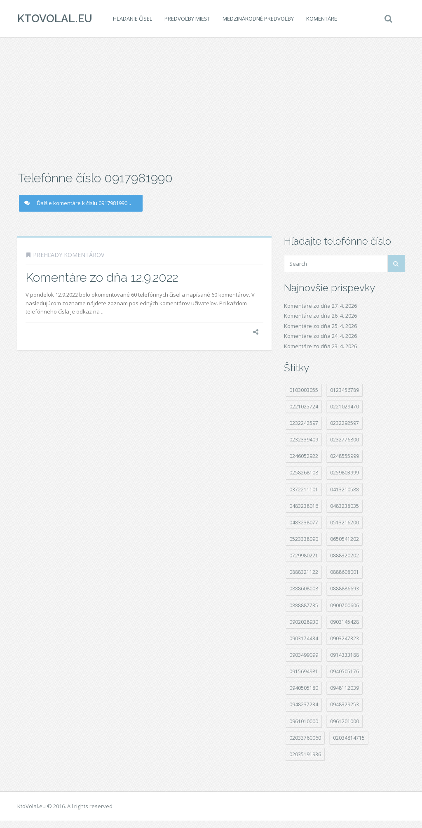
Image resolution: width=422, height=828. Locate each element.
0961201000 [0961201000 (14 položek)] (344, 721)
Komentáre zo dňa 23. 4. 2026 (320, 346)
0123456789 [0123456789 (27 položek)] (344, 390)
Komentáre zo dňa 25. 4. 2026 (320, 326)
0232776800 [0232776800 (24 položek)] (344, 439)
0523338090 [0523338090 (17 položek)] (303, 539)
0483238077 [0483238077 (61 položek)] (303, 522)
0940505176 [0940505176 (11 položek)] (344, 671)
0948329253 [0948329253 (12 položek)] (344, 704)
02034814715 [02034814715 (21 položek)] (349, 737)
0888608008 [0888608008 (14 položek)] (303, 588)
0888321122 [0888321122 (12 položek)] (303, 572)
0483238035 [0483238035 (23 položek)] (344, 506)
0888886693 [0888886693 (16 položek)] (344, 588)
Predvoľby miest (187, 18)
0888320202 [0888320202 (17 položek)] (344, 555)
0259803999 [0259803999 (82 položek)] (344, 472)
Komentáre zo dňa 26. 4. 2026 (320, 315)
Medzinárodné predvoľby (258, 18)
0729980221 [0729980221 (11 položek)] (303, 555)
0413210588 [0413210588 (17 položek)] (344, 489)
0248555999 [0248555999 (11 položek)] (344, 456)
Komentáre (321, 18)
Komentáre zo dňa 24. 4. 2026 (320, 336)
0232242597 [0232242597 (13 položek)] (303, 423)
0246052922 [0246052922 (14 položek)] (303, 456)
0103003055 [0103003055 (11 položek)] (303, 390)
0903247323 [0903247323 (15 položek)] (344, 638)
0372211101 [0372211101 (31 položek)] (303, 489)
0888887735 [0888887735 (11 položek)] (303, 605)
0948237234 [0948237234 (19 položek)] (303, 704)
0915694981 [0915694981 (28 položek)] (303, 671)
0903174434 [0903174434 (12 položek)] (303, 638)
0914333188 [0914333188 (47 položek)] (344, 654)
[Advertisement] (211, 103)
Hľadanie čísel (132, 18)
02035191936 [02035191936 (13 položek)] (305, 754)
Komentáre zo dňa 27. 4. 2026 (320, 305)
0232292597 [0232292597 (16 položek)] (344, 423)
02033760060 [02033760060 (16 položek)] (305, 737)
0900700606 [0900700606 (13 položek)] (344, 605)
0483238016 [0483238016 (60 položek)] (303, 506)
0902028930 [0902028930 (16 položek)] (303, 621)
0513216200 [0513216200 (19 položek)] (344, 522)
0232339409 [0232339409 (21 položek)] (303, 439)
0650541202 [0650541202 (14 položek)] (344, 539)
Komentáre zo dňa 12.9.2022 (102, 277)
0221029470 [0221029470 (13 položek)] (344, 406)
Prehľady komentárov (68, 255)
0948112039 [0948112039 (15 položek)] (344, 687)
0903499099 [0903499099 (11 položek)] (303, 654)
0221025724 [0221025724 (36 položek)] (303, 406)
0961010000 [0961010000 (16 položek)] (303, 721)
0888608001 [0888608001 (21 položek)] (344, 572)
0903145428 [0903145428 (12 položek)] (344, 621)
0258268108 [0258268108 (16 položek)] (303, 472)
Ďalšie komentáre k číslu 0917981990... (77, 203)
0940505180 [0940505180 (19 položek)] (303, 687)
